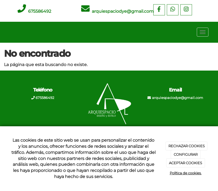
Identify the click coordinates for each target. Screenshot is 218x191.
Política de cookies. (186, 173)
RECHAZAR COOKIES (186, 146)
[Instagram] (186, 9)
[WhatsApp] (172, 9)
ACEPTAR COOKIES (185, 163)
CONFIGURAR (186, 154)
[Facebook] (159, 9)
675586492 (39, 11)
